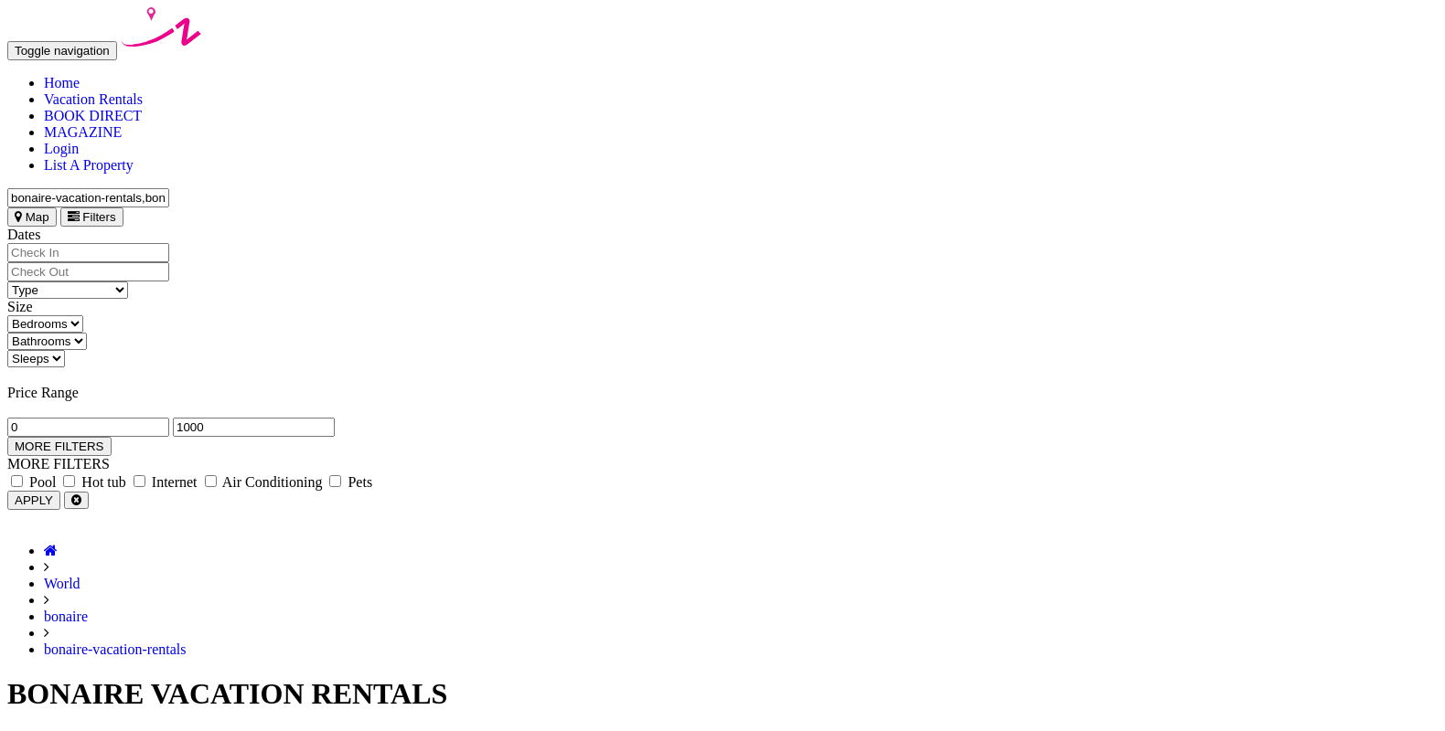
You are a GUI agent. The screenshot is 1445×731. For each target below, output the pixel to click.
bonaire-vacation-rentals (115, 649)
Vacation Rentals (93, 99)
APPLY (34, 500)
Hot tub (94, 482)
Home (62, 82)
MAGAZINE (83, 132)
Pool (33, 482)
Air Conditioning (264, 482)
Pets (350, 482)
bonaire (66, 616)
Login (61, 148)
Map (32, 217)
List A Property (89, 165)
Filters (92, 217)
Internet (166, 482)
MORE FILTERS (59, 446)
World (62, 583)
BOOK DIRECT (93, 115)
